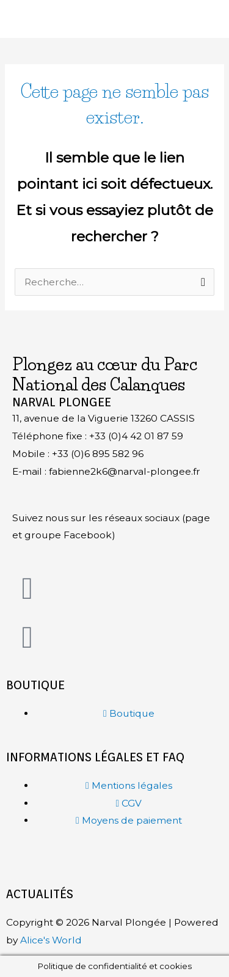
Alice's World (51, 940)
